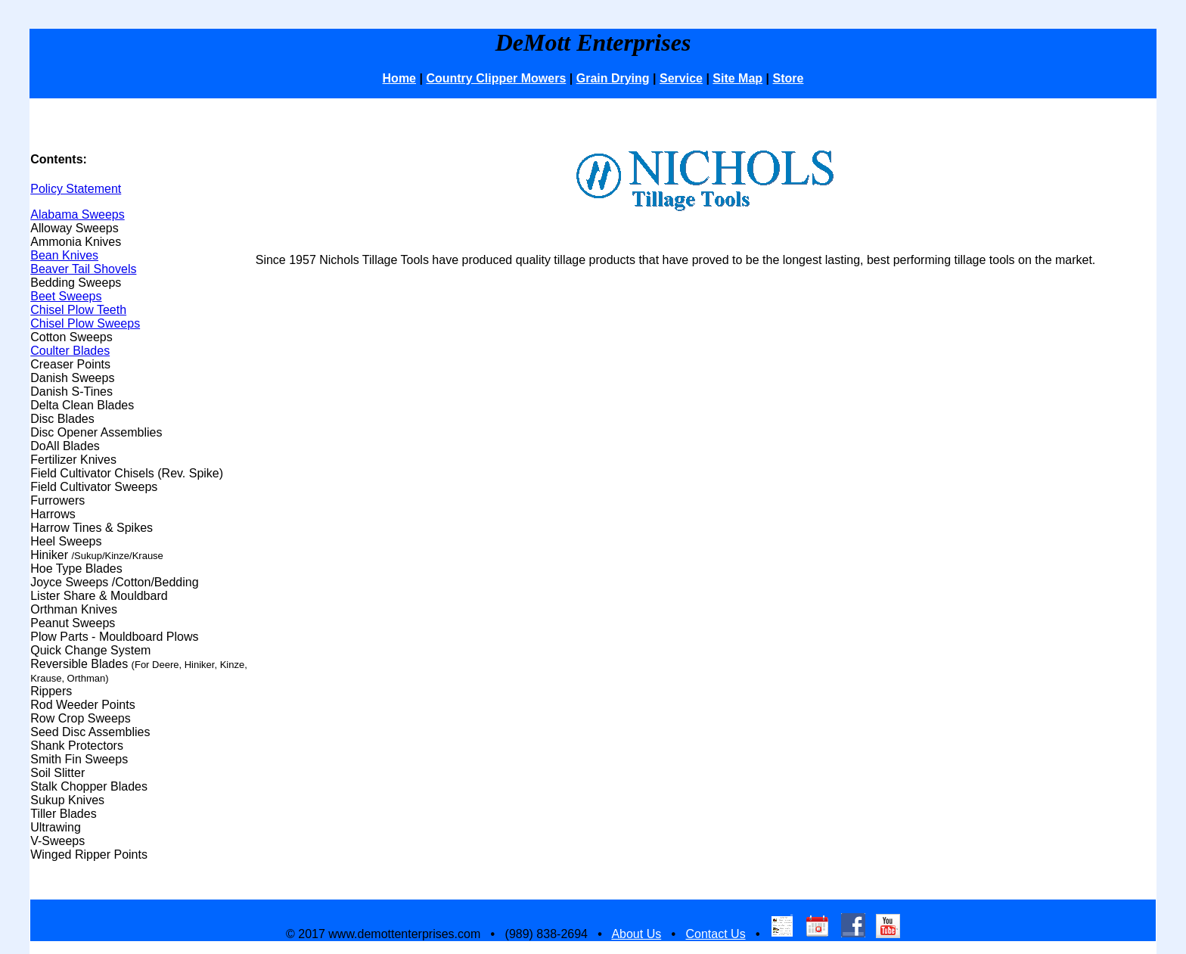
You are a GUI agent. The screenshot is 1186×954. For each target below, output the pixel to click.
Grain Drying (613, 78)
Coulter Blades (70, 350)
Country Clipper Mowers (496, 78)
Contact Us (715, 934)
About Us (636, 934)
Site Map (737, 78)
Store (788, 78)
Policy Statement (75, 188)
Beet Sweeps (65, 296)
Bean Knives (64, 255)
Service (681, 78)
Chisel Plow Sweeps (85, 323)
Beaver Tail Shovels (83, 269)
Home (399, 78)
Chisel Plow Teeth (78, 309)
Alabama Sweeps (77, 214)
